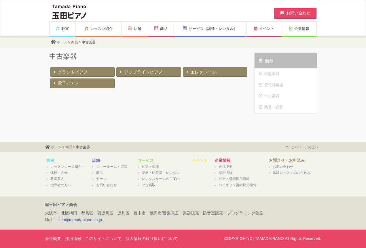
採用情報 (225, 173)
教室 (62, 28)
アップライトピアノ (141, 72)
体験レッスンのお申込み (292, 173)
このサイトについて (103, 238)
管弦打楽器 (271, 85)
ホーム (62, 42)
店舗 (134, 28)
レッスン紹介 (98, 28)
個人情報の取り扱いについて (152, 238)
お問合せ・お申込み (287, 160)
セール (101, 179)
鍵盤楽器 (269, 74)
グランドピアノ (70, 72)
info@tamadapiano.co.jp (80, 220)
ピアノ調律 (150, 167)
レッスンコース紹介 (65, 167)
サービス (146, 160)
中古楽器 (269, 96)
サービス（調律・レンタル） (210, 28)
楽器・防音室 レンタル (161, 173)
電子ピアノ (65, 83)
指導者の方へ (60, 185)
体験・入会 (59, 173)
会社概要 (225, 167)
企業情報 (299, 28)
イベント (264, 28)
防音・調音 (271, 107)
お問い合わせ (106, 185)
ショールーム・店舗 (111, 167)
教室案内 (57, 179)
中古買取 (148, 185)
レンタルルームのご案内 (161, 179)
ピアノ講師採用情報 (234, 179)
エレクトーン (200, 72)
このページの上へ (302, 147)
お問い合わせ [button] (295, 13)
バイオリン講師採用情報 (238, 185)
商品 (161, 28)
